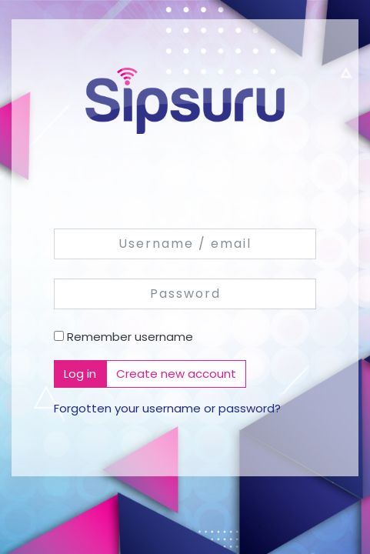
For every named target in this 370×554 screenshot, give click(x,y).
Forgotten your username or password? (167, 408)
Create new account (176, 373)
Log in (80, 373)
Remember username (130, 337)
